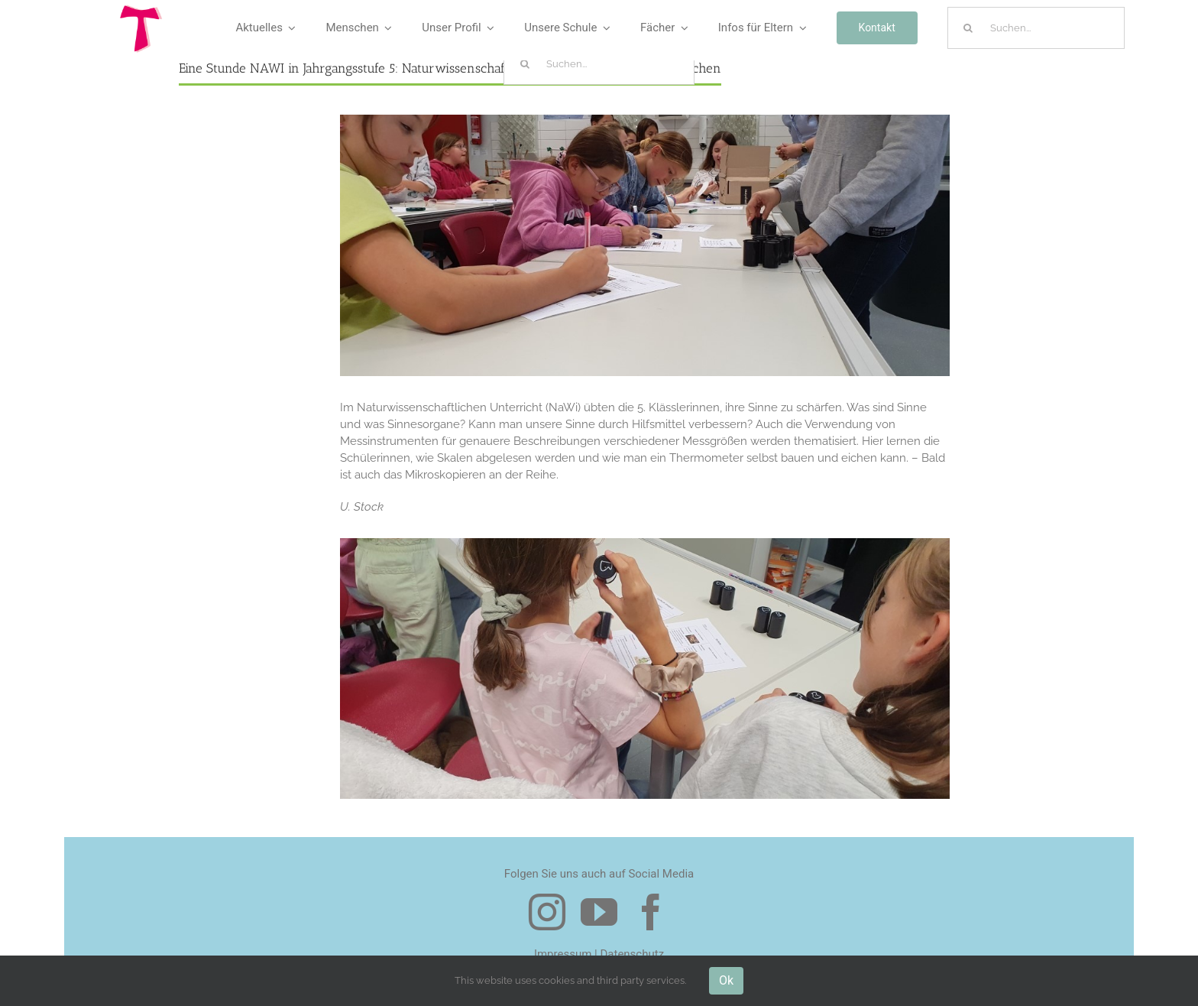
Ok (726, 980)
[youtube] (599, 912)
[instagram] (547, 912)
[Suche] (968, 28)
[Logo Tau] (141, 10)
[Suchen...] (1036, 28)
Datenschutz (632, 954)
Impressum (562, 954)
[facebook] (651, 912)
